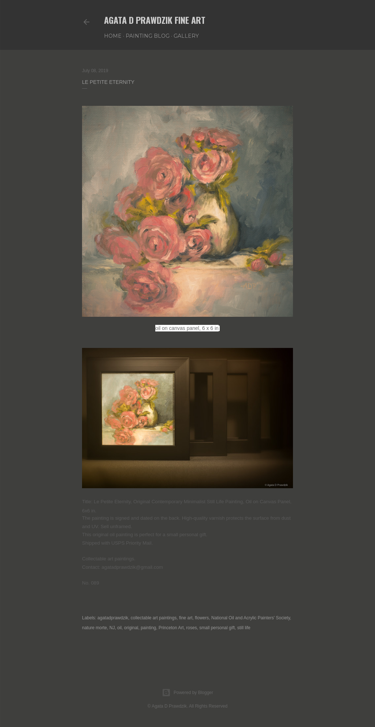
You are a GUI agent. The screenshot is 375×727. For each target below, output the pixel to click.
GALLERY (186, 36)
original (131, 627)
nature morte (94, 627)
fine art (186, 617)
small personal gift (217, 627)
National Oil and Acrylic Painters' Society (250, 617)
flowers (202, 617)
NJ (112, 627)
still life (243, 627)
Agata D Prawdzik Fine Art (154, 19)
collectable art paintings (154, 617)
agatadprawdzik (112, 617)
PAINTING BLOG (148, 36)
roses (191, 627)
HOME (113, 36)
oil (119, 627)
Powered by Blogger (187, 692)
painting (148, 627)
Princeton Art (171, 627)
